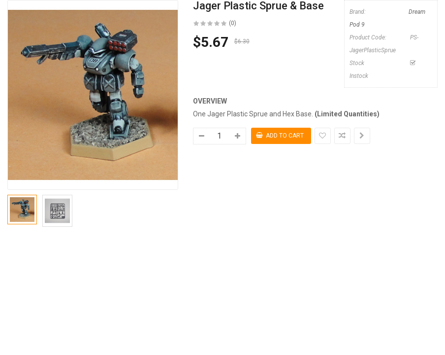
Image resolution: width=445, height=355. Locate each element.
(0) (232, 23)
